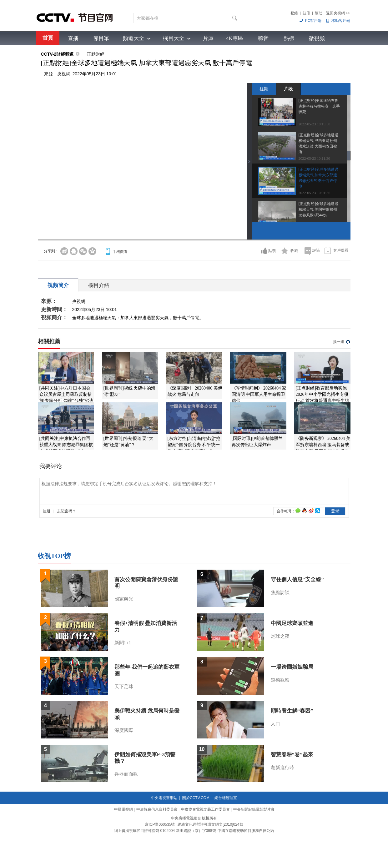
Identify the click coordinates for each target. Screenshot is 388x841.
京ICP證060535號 (160, 824)
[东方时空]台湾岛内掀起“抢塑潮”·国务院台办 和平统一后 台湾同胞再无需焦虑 (194, 444)
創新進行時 (282, 767)
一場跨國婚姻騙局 (292, 667)
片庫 (208, 38)
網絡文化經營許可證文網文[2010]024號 (210, 824)
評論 (316, 250)
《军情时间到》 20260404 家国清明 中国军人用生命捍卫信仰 (259, 394)
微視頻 (317, 38)
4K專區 (234, 38)
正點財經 (95, 54)
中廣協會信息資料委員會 (157, 809)
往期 (264, 88)
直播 (73, 38)
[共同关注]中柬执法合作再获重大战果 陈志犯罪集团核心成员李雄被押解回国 (66, 444)
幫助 (318, 13)
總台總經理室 (225, 798)
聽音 (263, 38)
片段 (288, 88)
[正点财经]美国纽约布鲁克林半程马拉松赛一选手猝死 (319, 106)
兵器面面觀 (126, 774)
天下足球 (123, 686)
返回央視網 (338, 13)
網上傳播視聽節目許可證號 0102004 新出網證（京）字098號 (165, 830)
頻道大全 (133, 38)
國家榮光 (123, 599)
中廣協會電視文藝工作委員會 (205, 809)
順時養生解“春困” (292, 711)
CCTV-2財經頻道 (57, 54)
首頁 (48, 38)
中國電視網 (123, 809)
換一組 (338, 342)
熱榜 (289, 38)
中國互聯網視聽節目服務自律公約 (246, 830)
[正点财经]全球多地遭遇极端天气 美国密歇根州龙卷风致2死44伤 (319, 209)
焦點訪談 (280, 592)
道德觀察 (280, 679)
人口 (275, 723)
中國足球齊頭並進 (292, 623)
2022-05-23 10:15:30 (314, 124)
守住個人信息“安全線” (297, 579)
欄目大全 (173, 38)
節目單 (101, 38)
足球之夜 (280, 636)
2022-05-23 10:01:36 (314, 193)
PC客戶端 (313, 20)
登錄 (294, 13)
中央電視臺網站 (164, 798)
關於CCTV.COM (195, 798)
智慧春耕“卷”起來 (292, 755)
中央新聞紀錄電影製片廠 (254, 809)
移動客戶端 (340, 20)
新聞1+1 (122, 642)
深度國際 (123, 730)
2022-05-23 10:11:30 (314, 158)
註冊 (306, 13)
